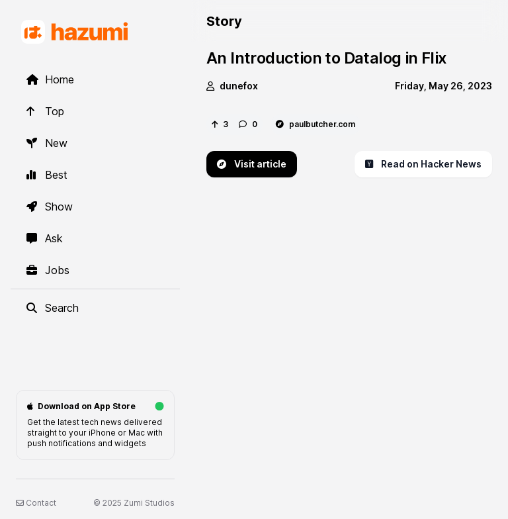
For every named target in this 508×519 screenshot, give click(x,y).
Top (45, 111)
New (46, 143)
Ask (44, 238)
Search (52, 308)
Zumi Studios (149, 503)
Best (46, 175)
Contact (36, 503)
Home (50, 79)
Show (49, 206)
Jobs (47, 270)
